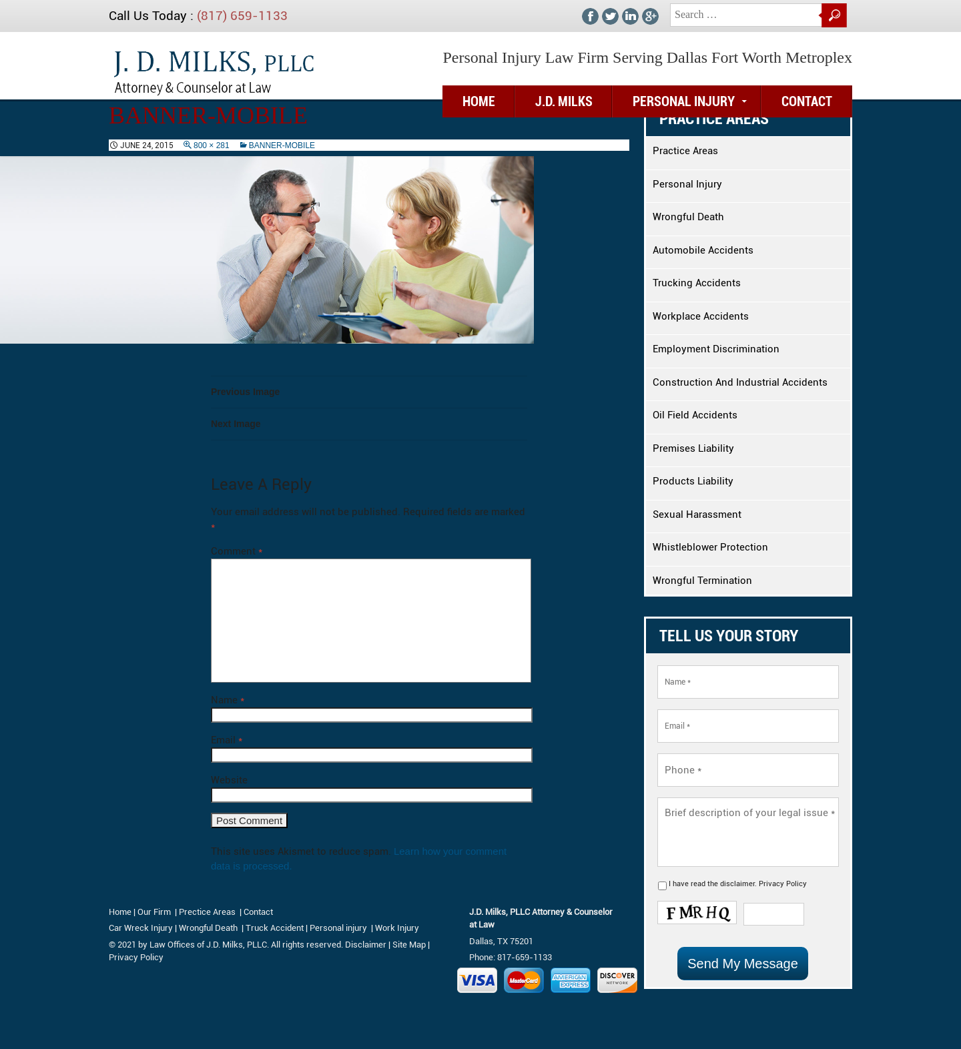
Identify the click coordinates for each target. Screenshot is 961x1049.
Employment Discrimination (716, 349)
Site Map (409, 945)
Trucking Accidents (697, 283)
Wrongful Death (688, 217)
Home (120, 912)
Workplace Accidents (701, 316)
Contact (806, 101)
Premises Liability (693, 448)
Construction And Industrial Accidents (740, 382)
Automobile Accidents (703, 250)
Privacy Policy (783, 884)
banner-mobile (282, 145)
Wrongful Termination (702, 581)
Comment (236, 551)
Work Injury (397, 928)
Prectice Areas (207, 912)
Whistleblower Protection (710, 547)
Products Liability (693, 481)
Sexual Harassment (697, 514)
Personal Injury (684, 101)
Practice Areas (685, 151)
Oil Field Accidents (695, 415)
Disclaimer (365, 945)
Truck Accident (275, 928)
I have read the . (738, 884)
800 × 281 (212, 145)
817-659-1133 (524, 957)
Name (227, 700)
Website (229, 780)
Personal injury (339, 928)
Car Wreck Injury (141, 928)
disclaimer (737, 884)
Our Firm (154, 912)
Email (226, 740)
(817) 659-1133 (242, 15)
